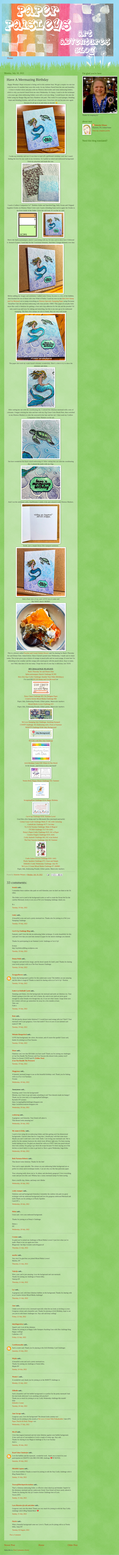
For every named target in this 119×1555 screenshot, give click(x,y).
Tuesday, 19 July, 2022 (19, 908)
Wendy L (15, 1377)
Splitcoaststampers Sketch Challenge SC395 (40, 674)
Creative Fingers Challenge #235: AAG (41, 835)
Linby (14, 915)
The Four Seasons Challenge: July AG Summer (40, 840)
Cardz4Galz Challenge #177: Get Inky (41, 824)
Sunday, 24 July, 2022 (19, 1369)
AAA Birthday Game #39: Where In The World (40, 763)
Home (10, 58)
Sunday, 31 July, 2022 (19, 1477)
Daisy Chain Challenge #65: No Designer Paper (41, 696)
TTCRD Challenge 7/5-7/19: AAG (41, 830)
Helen (14, 1211)
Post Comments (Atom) (21, 1550)
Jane (14, 1306)
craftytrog (15, 1115)
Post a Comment (15, 1535)
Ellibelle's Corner (18, 1403)
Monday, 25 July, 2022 (19, 1383)
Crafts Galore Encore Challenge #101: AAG (40, 858)
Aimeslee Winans (101, 125)
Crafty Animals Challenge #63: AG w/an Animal (41, 837)
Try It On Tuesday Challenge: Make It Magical (41, 827)
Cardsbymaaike (17, 1345)
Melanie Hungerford (19, 1034)
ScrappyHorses (17, 975)
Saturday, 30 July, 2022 (20, 1445)
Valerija (15, 1271)
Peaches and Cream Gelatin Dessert (36, 653)
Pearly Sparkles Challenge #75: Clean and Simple (41, 861)
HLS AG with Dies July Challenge (41, 741)
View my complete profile (101, 131)
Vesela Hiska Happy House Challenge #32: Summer (41, 781)
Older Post (73, 1545)
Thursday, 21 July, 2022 (20, 1248)
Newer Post (9, 1545)
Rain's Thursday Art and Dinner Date (41, 672)
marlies (14, 1255)
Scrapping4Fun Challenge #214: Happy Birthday (41, 800)
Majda (14, 1358)
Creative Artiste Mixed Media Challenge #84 (40, 699)
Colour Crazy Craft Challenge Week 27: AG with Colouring (41, 822)
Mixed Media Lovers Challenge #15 (40, 704)
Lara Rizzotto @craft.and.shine (23, 1505)
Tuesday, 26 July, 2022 (19, 1406)
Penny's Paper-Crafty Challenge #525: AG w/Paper (41, 832)
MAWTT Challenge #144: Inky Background (40, 727)
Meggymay (16, 1071)
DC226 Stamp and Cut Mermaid (44, 679)
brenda (14, 887)
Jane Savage (16, 1413)
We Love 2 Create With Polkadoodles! (51, 1419)
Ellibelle (15, 1390)
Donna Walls (16, 959)
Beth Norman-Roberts (20, 1158)
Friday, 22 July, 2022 (19, 1317)
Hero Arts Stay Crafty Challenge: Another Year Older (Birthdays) (41, 677)
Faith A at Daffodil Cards (21, 991)
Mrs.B (14, 1432)
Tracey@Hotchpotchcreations (22, 1485)
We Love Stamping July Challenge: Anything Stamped (41, 722)
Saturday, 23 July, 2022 (20, 1351)
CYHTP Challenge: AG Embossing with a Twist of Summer (41, 725)
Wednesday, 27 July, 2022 (20, 1424)
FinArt (14, 1521)
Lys (13, 1290)
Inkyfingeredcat (17, 1324)
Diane (14, 1050)
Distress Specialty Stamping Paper (51, 301)
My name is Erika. (18, 1131)
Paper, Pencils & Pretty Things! (22, 1421)
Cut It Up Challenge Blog (21, 931)
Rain (14, 1016)
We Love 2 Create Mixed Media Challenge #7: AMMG (41, 866)
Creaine (15, 1237)
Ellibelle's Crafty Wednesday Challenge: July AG (41, 864)
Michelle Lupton (18, 1469)
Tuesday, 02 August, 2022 (20, 1530)
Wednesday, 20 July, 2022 (20, 1082)
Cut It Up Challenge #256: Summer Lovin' (41, 816)
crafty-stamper (17, 1191)
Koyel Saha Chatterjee (20, 1453)
